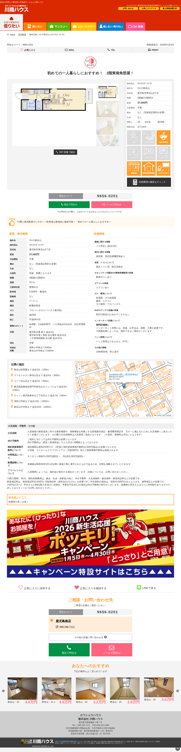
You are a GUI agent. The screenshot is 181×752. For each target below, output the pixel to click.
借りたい (11, 22)
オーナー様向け (84, 22)
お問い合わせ (128, 8)
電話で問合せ (69, 204)
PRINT (153, 49)
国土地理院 (167, 415)
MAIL (69, 49)
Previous (3, 691)
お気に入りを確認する (90, 587)
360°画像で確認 (65, 152)
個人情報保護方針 (170, 8)
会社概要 (135, 22)
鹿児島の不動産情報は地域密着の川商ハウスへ (66, 740)
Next (177, 691)
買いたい (35, 22)
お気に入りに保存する (35, 587)
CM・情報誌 (111, 22)
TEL (111, 49)
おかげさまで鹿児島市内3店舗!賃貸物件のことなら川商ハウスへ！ (154, 5)
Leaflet (157, 415)
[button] (124, 386)
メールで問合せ (111, 204)
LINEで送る (146, 587)
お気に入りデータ (149, 8)
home (12, 34)
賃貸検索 (22, 34)
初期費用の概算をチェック (149, 182)
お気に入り (27, 49)
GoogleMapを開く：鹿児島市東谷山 (123, 374)
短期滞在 (58, 22)
